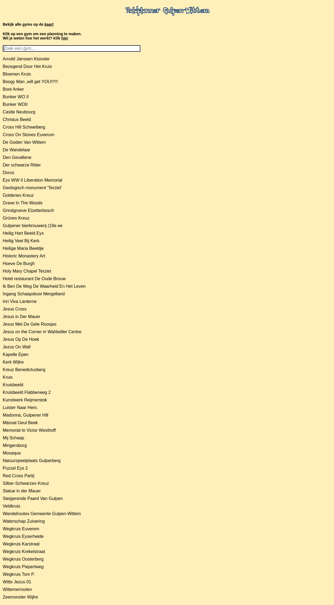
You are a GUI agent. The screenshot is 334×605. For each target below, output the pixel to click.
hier (64, 38)
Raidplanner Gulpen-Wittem (167, 11)
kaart (48, 24)
